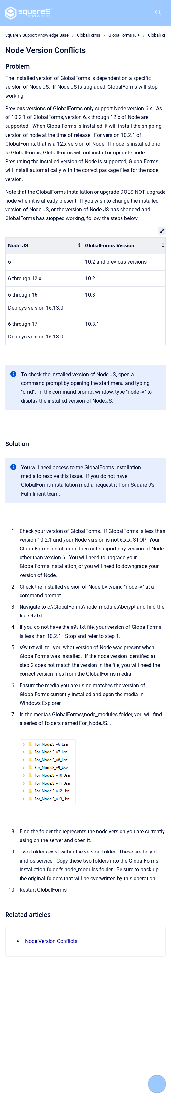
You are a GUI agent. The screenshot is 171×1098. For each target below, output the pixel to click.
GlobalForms (88, 35)
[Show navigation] (157, 1084)
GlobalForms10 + (124, 35)
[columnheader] (44, 245)
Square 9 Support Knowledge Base (37, 35)
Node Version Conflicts (51, 941)
